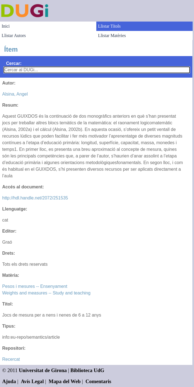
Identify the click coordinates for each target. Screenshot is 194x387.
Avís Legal (32, 381)
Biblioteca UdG (87, 370)
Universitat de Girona (43, 370)
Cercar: (14, 63)
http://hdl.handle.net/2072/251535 (35, 198)
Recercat (11, 359)
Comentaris (98, 381)
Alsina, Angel (15, 94)
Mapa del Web (65, 381)
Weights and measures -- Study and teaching (46, 293)
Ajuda (9, 381)
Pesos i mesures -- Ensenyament (34, 286)
